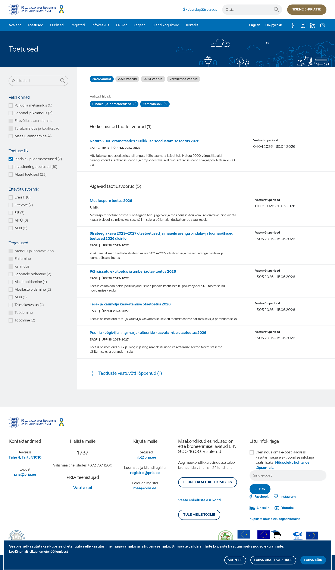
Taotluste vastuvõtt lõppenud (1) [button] (130, 373)
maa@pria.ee (144, 488)
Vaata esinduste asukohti (199, 500)
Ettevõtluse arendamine (34, 121)
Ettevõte (24, 205)
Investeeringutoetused (36, 167)
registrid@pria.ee (145, 473)
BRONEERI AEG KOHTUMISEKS (207, 482)
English (254, 25)
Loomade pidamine (33, 274)
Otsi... (276, 9)
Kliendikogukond (165, 25)
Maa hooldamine (31, 282)
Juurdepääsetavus (202, 9)
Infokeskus (100, 25)
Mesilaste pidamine (33, 289)
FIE (19, 213)
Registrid (78, 25)
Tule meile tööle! (199, 515)
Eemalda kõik (155, 104)
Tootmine (25, 320)
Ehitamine (23, 259)
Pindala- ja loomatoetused (38, 159)
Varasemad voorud (183, 79)
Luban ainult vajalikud (273, 561)
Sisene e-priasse (306, 9)
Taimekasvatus (29, 305)
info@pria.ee (145, 457)
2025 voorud (127, 79)
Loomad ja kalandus (33, 113)
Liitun (260, 489)
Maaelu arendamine (33, 136)
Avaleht (15, 25)
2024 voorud (153, 79)
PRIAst (121, 25)
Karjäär (139, 25)
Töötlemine (24, 313)
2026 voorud (101, 79)
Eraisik (22, 197)
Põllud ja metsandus (33, 105)
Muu (21, 228)
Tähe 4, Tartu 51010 (25, 457)
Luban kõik (313, 561)
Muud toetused (30, 174)
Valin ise (235, 561)
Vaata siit (83, 487)
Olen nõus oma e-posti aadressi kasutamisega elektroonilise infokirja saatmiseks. (285, 460)
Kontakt (192, 25)
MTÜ (21, 220)
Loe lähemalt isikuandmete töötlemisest (38, 553)
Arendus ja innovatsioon (34, 251)
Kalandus (22, 266)
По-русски (273, 25)
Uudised (57, 25)
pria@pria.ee (25, 474)
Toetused (35, 25)
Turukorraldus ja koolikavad (37, 128)
